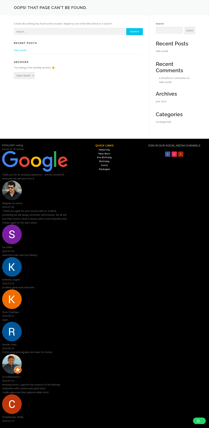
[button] (199, 421)
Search (160, 23)
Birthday (104, 161)
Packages (104, 169)
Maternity (104, 149)
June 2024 (161, 101)
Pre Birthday (104, 157)
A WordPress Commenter (172, 78)
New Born (104, 153)
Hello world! (20, 50)
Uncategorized (163, 121)
